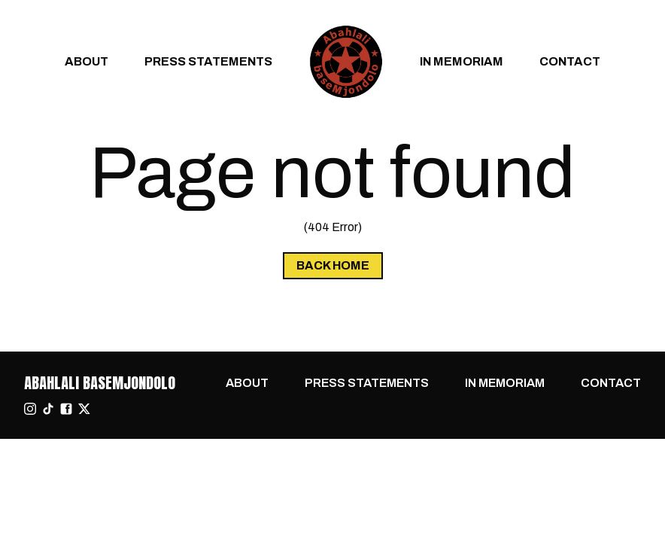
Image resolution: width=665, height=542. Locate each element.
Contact (569, 61)
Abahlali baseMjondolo (99, 382)
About (86, 61)
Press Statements (208, 61)
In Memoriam (461, 61)
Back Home (332, 265)
